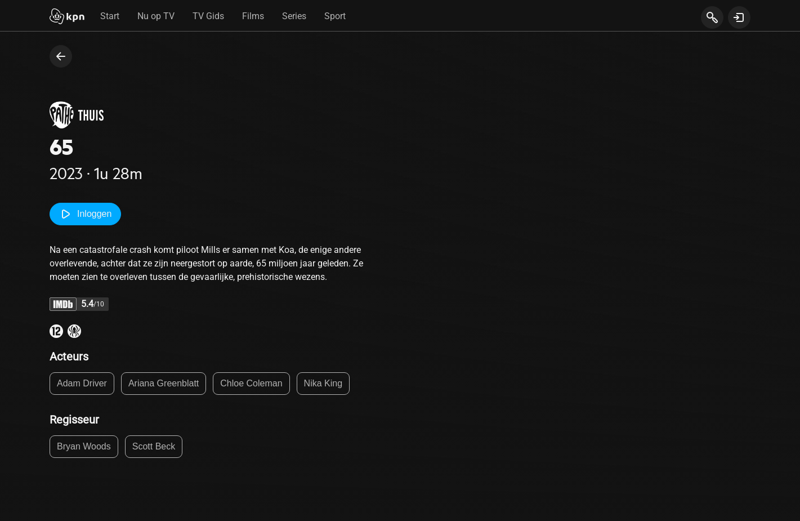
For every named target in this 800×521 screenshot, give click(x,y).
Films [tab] (253, 16)
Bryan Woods (84, 446)
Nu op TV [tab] (156, 16)
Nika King (323, 383)
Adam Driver (82, 383)
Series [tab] (294, 16)
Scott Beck (153, 446)
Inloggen (85, 214)
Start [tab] (109, 16)
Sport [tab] (335, 16)
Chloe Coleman (251, 383)
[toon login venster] (739, 17)
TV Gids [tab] (208, 16)
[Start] (67, 17)
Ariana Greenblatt (163, 383)
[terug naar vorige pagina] (61, 56)
